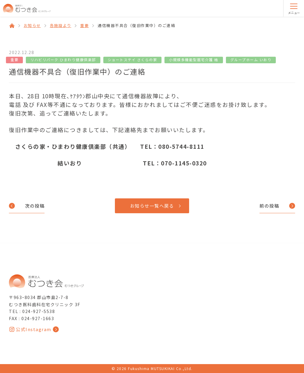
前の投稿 (269, 206)
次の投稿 (35, 206)
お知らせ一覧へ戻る (152, 206)
